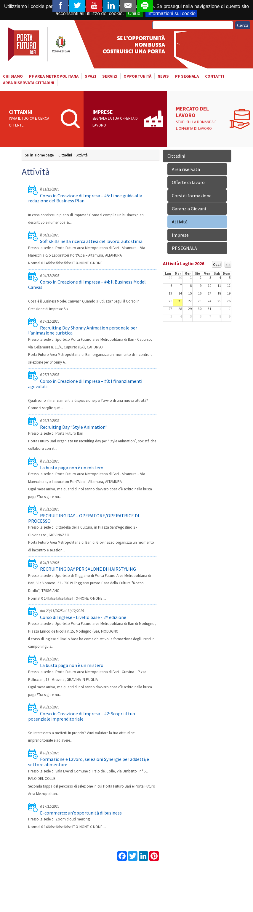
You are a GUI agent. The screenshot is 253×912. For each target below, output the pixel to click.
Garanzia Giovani (189, 209)
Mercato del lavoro (201, 118)
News (163, 76)
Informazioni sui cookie (171, 13)
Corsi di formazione (192, 196)
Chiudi (134, 13)
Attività (82, 155)
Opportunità (137, 76)
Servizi (109, 76)
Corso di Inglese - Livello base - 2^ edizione (83, 617)
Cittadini (33, 118)
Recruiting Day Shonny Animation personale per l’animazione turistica (82, 330)
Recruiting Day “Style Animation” (74, 427)
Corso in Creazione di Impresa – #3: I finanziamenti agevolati (85, 383)
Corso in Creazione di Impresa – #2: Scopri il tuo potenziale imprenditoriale (81, 716)
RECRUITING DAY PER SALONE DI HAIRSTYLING (88, 569)
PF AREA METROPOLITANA (54, 76)
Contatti (214, 76)
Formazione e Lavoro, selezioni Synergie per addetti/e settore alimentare (88, 761)
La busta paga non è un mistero (71, 468)
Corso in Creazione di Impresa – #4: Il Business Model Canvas (87, 284)
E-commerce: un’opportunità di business (81, 813)
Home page (44, 155)
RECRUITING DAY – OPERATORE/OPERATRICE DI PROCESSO (83, 518)
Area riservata (186, 169)
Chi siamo (13, 76)
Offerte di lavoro (188, 182)
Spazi (90, 76)
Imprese (116, 118)
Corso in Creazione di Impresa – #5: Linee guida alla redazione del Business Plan (85, 198)
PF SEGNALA (187, 76)
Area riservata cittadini (28, 82)
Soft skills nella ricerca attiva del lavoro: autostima (91, 241)
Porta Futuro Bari (39, 44)
